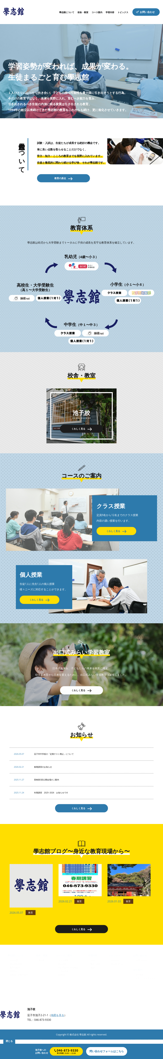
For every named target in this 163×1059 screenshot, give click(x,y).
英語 (93, 987)
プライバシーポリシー (145, 997)
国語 (93, 979)
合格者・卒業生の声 (19, 994)
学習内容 (92, 974)
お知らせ (115, 979)
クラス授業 (63, 979)
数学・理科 (96, 983)
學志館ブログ (117, 983)
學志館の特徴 (16, 983)
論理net (61, 994)
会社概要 (139, 993)
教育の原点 (15, 987)
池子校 (41, 979)
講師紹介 (14, 990)
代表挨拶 (14, 979)
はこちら (106, 1051)
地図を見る (57, 1035)
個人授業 (62, 983)
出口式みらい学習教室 (68, 987)
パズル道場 (63, 990)
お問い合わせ (141, 979)
